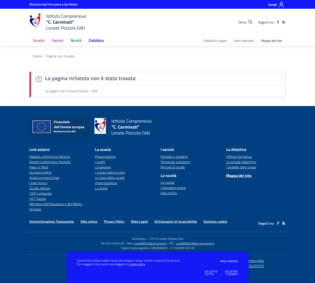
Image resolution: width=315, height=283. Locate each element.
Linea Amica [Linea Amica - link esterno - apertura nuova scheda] (38, 183)
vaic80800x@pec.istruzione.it (195, 243)
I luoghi (100, 161)
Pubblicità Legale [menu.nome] (215, 40)
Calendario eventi (173, 187)
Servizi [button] (57, 40)
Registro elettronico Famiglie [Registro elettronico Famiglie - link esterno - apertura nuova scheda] (50, 161)
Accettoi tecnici (231, 273)
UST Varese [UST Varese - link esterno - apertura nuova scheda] (37, 198)
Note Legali (139, 221)
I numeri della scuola (110, 172)
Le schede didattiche (241, 161)
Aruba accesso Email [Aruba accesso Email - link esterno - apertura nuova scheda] (44, 177)
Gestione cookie (215, 221)
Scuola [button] (38, 40)
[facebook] (278, 22)
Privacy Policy (114, 221)
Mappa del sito (271, 40)
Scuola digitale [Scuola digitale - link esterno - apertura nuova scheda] (39, 188)
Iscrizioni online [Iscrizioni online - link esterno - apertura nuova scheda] (40, 172)
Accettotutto (211, 273)
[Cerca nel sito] (245, 22)
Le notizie (168, 182)
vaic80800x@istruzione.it (150, 243)
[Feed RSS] (284, 22)
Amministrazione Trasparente (51, 221)
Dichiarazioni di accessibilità (175, 221)
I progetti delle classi (241, 167)
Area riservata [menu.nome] (244, 40)
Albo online (169, 193)
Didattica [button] (96, 40)
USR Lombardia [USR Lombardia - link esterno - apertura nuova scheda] (40, 193)
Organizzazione (106, 183)
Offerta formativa (239, 156)
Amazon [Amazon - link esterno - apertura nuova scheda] (35, 209)
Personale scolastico (175, 161)
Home (37, 56)
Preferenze (229, 261)
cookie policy (137, 264)
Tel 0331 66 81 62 (112, 243)
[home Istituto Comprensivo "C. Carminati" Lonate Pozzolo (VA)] (57, 22)
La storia (101, 188)
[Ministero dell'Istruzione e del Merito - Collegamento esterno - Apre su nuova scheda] (53, 4)
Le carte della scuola (110, 177)
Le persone (103, 167)
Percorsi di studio (173, 167)
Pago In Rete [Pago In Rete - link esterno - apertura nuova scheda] (38, 167)
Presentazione (105, 156)
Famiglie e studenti (174, 156)
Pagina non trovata (60, 56)
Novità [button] (75, 40)
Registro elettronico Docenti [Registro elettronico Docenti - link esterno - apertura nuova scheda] (49, 156)
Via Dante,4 (139, 238)
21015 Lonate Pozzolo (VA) (166, 238)
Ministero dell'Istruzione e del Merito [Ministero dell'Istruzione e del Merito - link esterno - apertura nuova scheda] (55, 204)
